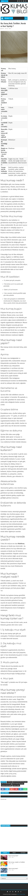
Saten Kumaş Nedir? (13, 868)
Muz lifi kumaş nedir (6, 783)
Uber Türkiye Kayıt (21, 894)
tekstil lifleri (16, 785)
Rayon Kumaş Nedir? (13, 855)
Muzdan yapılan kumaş (6, 785)
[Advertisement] (14, 13)
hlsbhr (9, 894)
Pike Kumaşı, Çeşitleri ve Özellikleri (16, 862)
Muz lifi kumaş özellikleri (17, 783)
